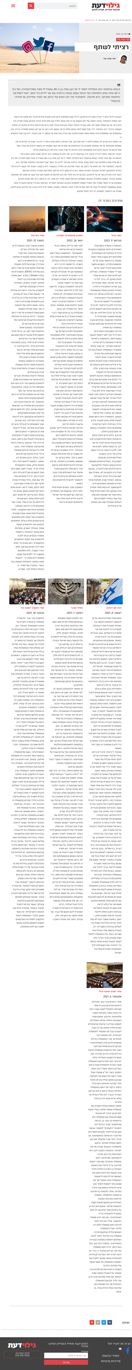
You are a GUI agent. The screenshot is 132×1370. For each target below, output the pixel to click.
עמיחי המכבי (77, 608)
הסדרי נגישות (110, 1355)
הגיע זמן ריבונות (113, 608)
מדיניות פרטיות (110, 1361)
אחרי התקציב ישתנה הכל (32, 608)
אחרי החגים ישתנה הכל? (110, 991)
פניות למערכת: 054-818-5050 (22, 1354)
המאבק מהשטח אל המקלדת (69, 235)
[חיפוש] (31, 6)
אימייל (84, 1351)
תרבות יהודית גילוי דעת (121, 20)
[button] (13, 6)
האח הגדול (116, 235)
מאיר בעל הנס (37, 235)
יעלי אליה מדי (103, 20)
